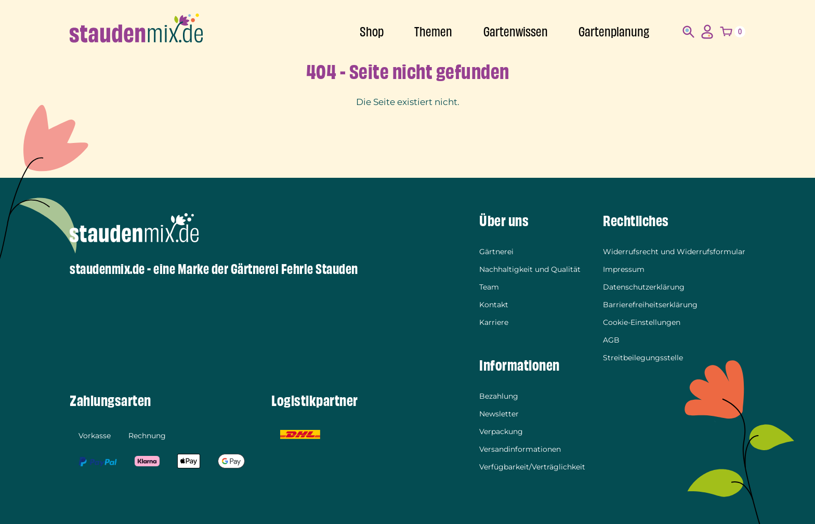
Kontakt (493, 304)
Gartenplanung (614, 32)
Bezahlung (498, 396)
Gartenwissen (515, 32)
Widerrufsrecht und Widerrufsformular (674, 251)
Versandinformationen (520, 449)
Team (489, 287)
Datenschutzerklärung (644, 287)
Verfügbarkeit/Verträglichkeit (532, 466)
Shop (372, 32)
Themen (433, 32)
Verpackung (501, 431)
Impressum (624, 269)
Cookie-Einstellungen (641, 322)
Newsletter (499, 413)
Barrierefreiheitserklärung (650, 304)
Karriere (493, 322)
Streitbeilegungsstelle (643, 357)
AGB (611, 340)
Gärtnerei (496, 251)
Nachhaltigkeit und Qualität (530, 269)
